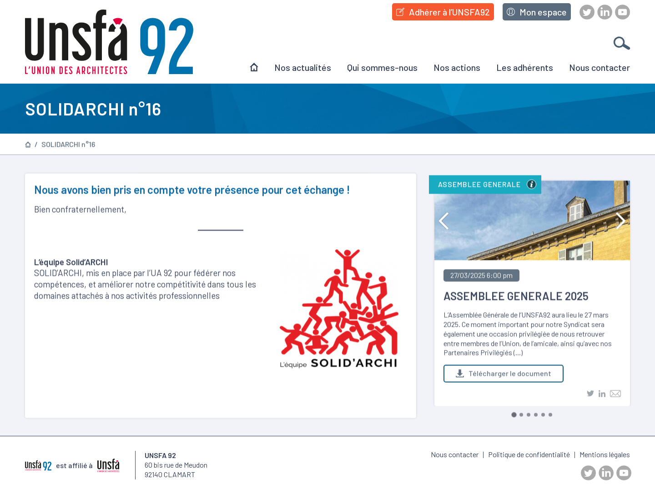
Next (620, 222)
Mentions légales (604, 454)
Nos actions (456, 67)
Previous (443, 222)
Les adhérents (524, 67)
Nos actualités (302, 67)
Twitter (587, 12)
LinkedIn (604, 12)
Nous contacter (599, 67)
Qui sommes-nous (382, 67)
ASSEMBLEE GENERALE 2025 (516, 297)
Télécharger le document (503, 374)
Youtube (622, 12)
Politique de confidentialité (529, 454)
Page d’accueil (28, 145)
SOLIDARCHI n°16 (68, 145)
